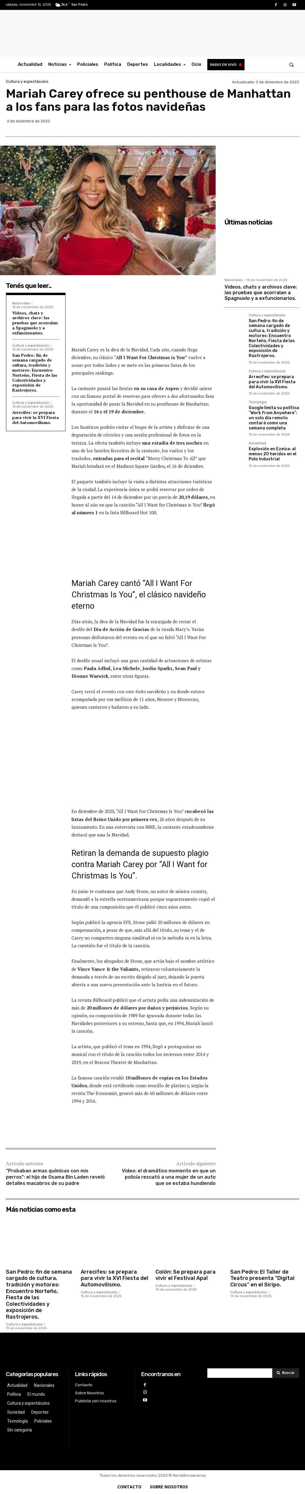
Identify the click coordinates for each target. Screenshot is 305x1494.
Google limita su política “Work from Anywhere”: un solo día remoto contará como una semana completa (274, 417)
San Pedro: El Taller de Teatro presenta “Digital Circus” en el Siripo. (262, 1278)
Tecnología (258, 402)
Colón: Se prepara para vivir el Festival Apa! (185, 1275)
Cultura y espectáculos (27, 81)
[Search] (285, 1373)
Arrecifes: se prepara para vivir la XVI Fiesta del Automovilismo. (35, 417)
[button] (291, 64)
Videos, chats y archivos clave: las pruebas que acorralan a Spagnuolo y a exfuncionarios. (35, 323)
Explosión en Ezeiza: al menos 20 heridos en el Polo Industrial (272, 454)
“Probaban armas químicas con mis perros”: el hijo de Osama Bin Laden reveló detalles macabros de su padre (55, 1177)
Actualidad (257, 443)
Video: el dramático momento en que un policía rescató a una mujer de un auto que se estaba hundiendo (169, 1177)
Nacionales (21, 303)
